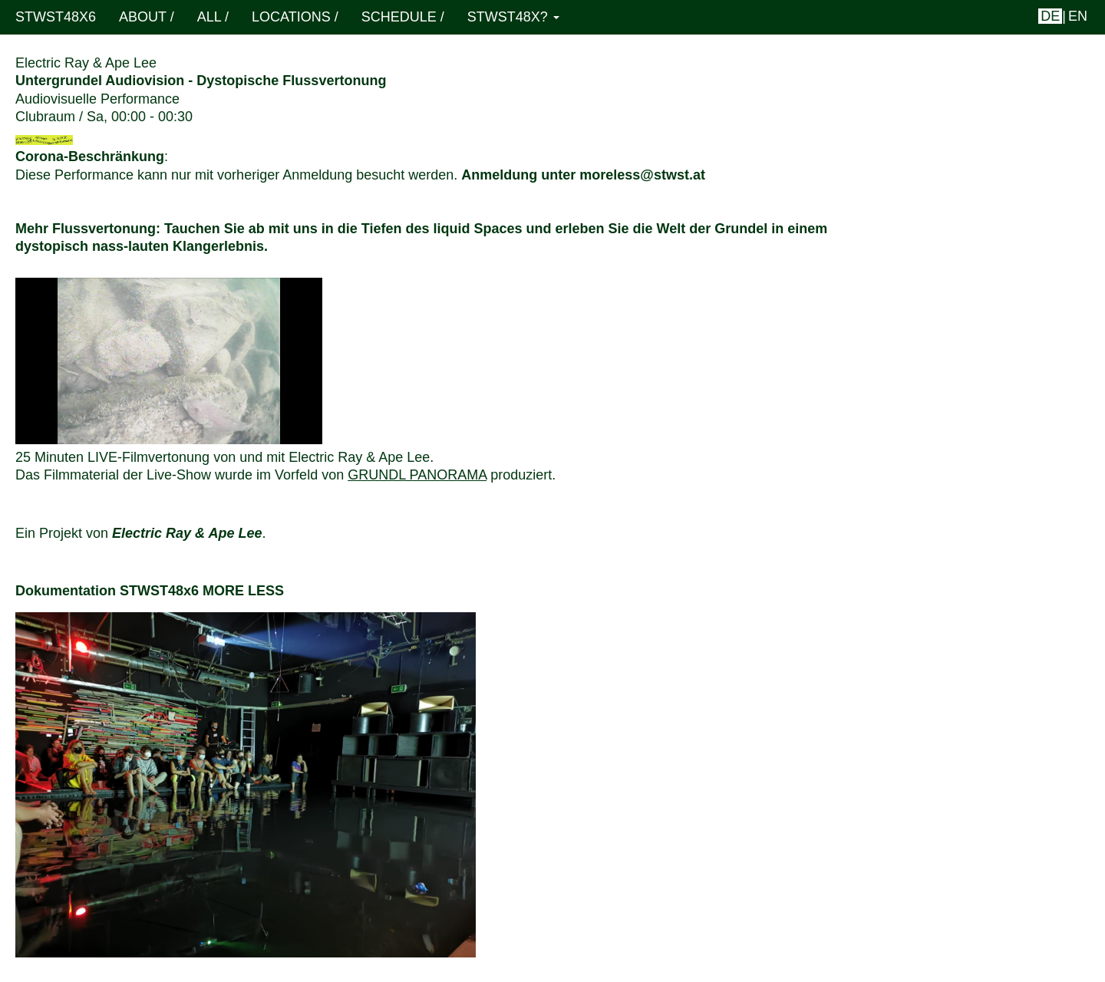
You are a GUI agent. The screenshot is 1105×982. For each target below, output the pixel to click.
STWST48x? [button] (513, 17)
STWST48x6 (55, 17)
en (1077, 16)
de (1050, 16)
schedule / (402, 17)
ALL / (213, 17)
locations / (295, 17)
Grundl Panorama (417, 475)
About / (146, 17)
